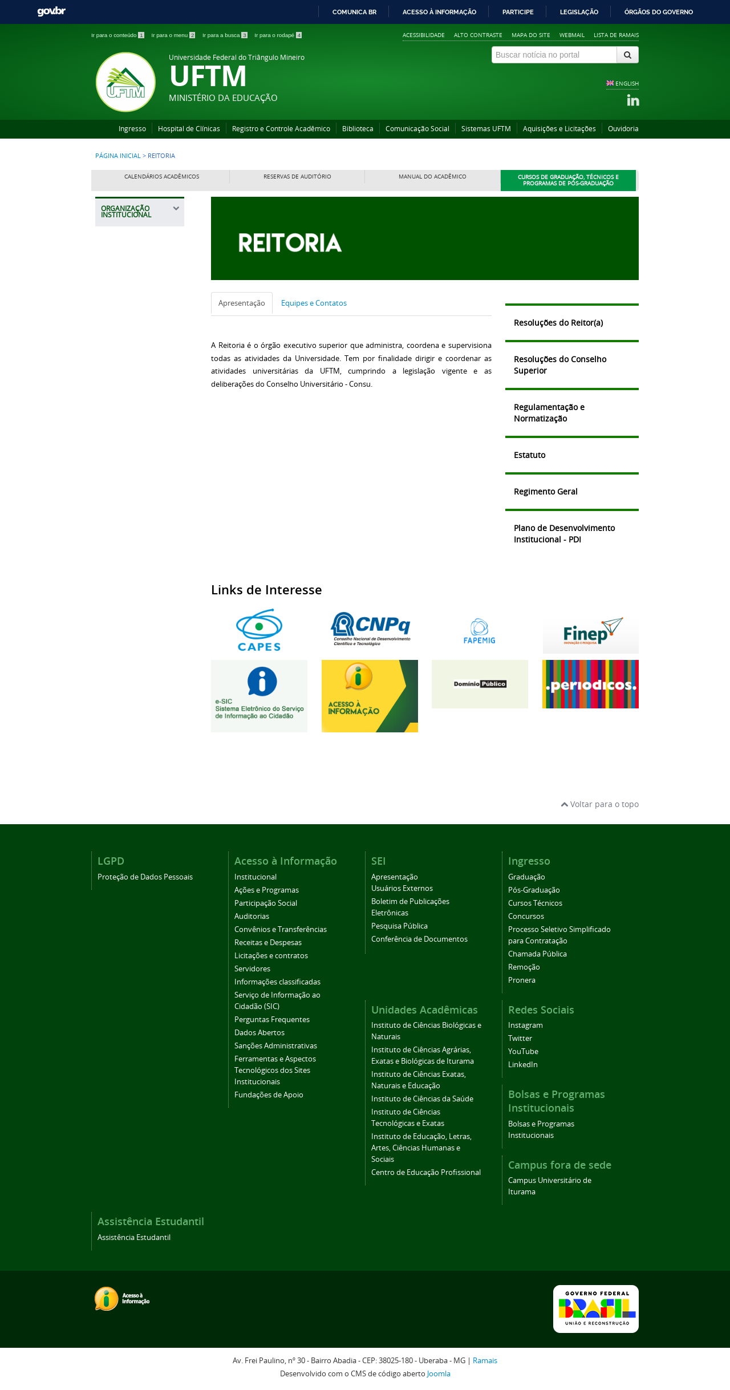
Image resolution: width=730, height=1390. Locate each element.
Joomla (439, 1374)
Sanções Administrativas (275, 1046)
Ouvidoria (623, 128)
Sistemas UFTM (486, 128)
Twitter (520, 1038)
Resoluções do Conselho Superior (560, 365)
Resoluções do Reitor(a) (558, 322)
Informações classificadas (277, 982)
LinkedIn (523, 1064)
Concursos (526, 916)
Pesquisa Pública (399, 926)
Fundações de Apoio (268, 1095)
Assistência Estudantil (134, 1237)
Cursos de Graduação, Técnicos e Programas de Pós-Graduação (568, 180)
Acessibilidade (424, 35)
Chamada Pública (537, 954)
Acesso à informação (439, 12)
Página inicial (118, 156)
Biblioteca (358, 128)
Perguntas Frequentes (272, 1019)
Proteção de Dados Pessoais (145, 877)
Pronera (522, 980)
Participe (518, 12)
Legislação (579, 12)
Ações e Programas (266, 890)
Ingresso (132, 128)
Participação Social (265, 903)
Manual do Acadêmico (433, 176)
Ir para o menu (174, 35)
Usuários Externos (402, 888)
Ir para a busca (225, 35)
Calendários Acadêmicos (161, 176)
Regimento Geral (546, 491)
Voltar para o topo (600, 804)
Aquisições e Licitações (559, 128)
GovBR (51, 11)
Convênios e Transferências (280, 929)
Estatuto (529, 454)
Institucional (255, 877)
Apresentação (241, 303)
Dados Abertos (259, 1033)
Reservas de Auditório (297, 176)
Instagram (525, 1025)
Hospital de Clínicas (189, 128)
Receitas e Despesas (268, 942)
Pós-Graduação (534, 890)
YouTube (523, 1051)
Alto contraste (478, 35)
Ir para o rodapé (278, 35)
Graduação (526, 877)
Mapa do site (531, 35)
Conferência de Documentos (419, 939)
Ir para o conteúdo (118, 35)
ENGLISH (627, 83)
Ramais (485, 1360)
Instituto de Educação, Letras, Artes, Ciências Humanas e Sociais (421, 1148)
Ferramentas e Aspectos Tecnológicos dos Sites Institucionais (275, 1070)
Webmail (572, 35)
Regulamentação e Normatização (549, 413)
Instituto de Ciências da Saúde (422, 1099)
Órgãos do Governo (658, 12)
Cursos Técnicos (535, 903)
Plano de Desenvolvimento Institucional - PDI (564, 533)
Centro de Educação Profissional (426, 1172)
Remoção (524, 967)
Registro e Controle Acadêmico (281, 128)
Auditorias (251, 916)
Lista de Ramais (616, 35)
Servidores (252, 969)
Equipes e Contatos (314, 303)
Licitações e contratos (271, 956)
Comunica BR (354, 12)
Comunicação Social (417, 128)
